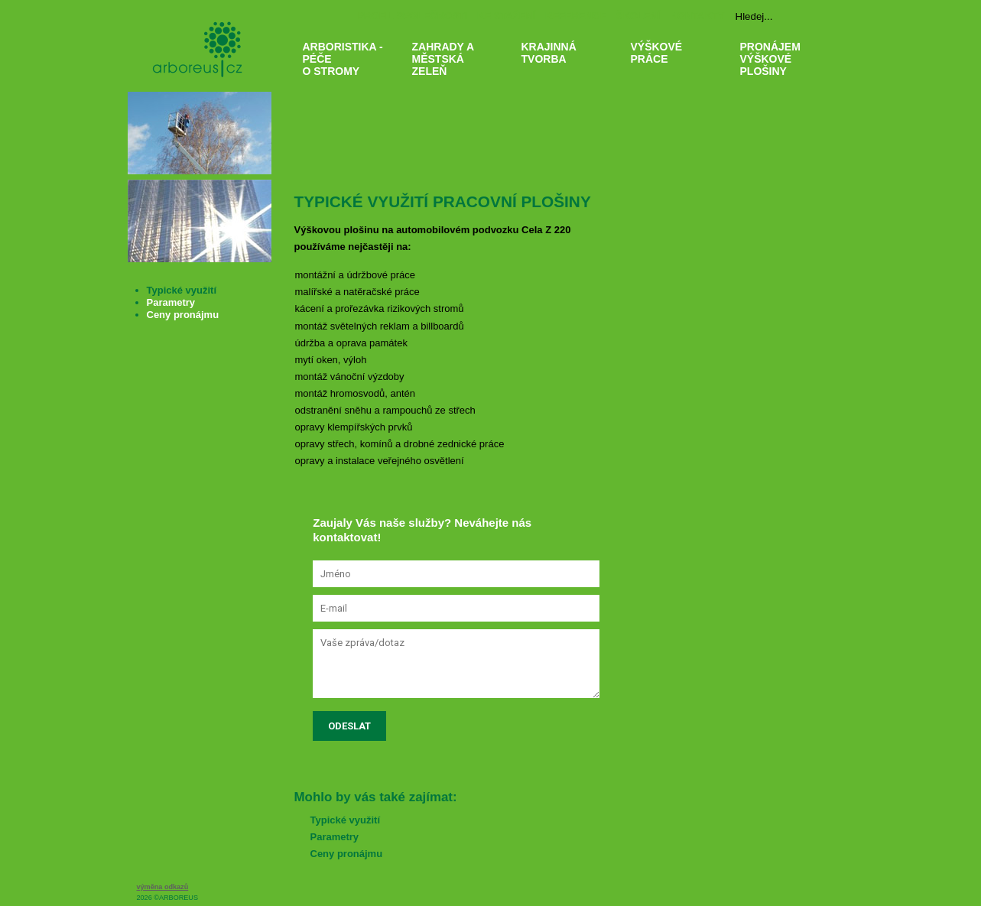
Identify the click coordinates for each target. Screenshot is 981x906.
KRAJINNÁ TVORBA (567, 86)
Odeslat (349, 726)
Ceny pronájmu (346, 853)
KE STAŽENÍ (506, 15)
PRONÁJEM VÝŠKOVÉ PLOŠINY (785, 86)
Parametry (334, 837)
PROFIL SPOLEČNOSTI (412, 15)
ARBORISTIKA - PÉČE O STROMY (348, 86)
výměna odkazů (163, 887)
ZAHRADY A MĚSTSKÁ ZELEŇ (457, 86)
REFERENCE (575, 15)
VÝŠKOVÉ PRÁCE (676, 86)
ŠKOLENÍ (638, 15)
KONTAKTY (697, 15)
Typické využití (345, 820)
